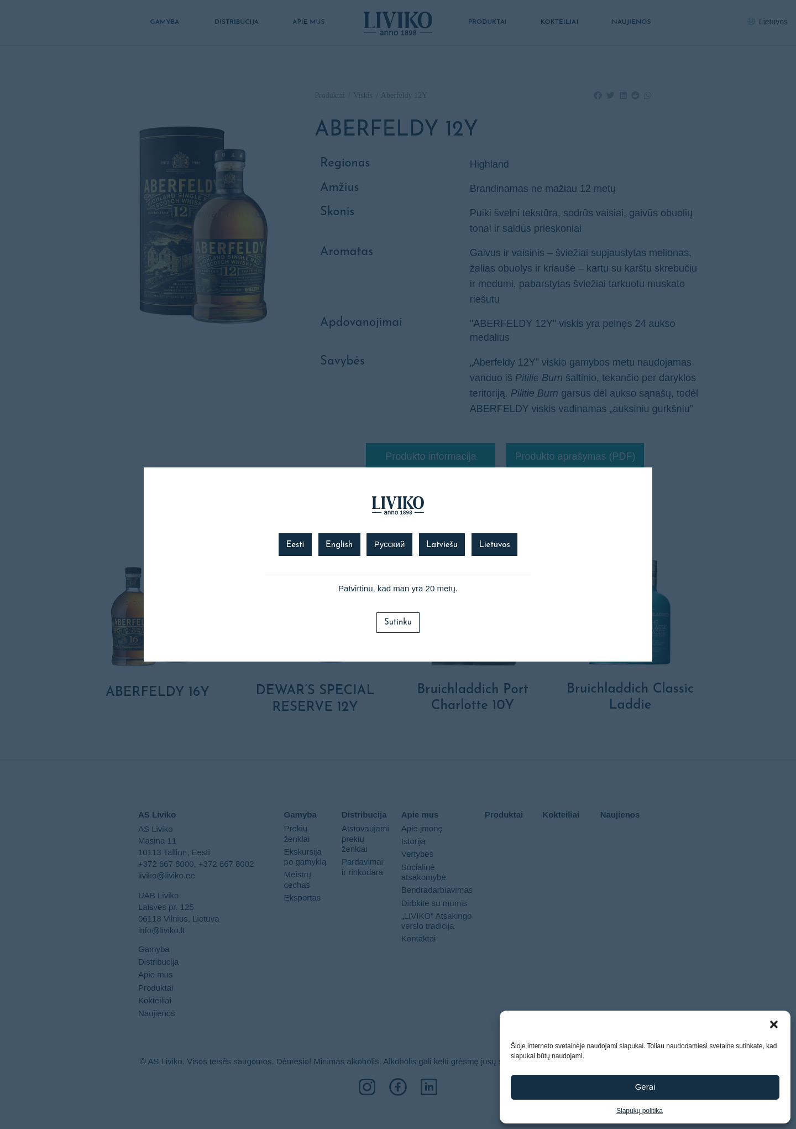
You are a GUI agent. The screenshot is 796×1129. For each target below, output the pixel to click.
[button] (773, 1024)
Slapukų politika (639, 1111)
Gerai (645, 1086)
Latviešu (442, 545)
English (339, 545)
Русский (389, 545)
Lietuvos (494, 545)
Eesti (295, 545)
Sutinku (398, 622)
